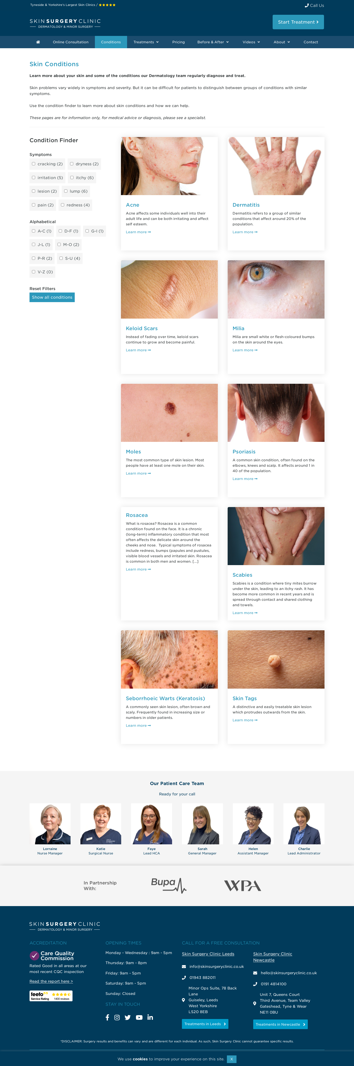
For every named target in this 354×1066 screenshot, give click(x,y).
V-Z (45, 272)
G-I (97, 231)
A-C (44, 231)
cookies (140, 1059)
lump (79, 191)
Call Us (314, 5)
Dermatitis (246, 205)
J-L (44, 245)
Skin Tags (245, 698)
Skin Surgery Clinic (65, 23)
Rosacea (137, 515)
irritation (50, 178)
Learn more (138, 231)
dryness (87, 164)
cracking (50, 164)
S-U (72, 258)
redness (78, 205)
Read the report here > (51, 981)
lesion (47, 191)
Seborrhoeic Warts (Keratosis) (165, 698)
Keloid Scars (142, 328)
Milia (238, 328)
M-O (71, 245)
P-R (45, 258)
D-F (71, 231)
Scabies (242, 575)
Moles (133, 452)
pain (46, 205)
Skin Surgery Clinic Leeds (208, 954)
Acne (132, 205)
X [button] (231, 1059)
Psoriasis (244, 452)
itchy (85, 178)
